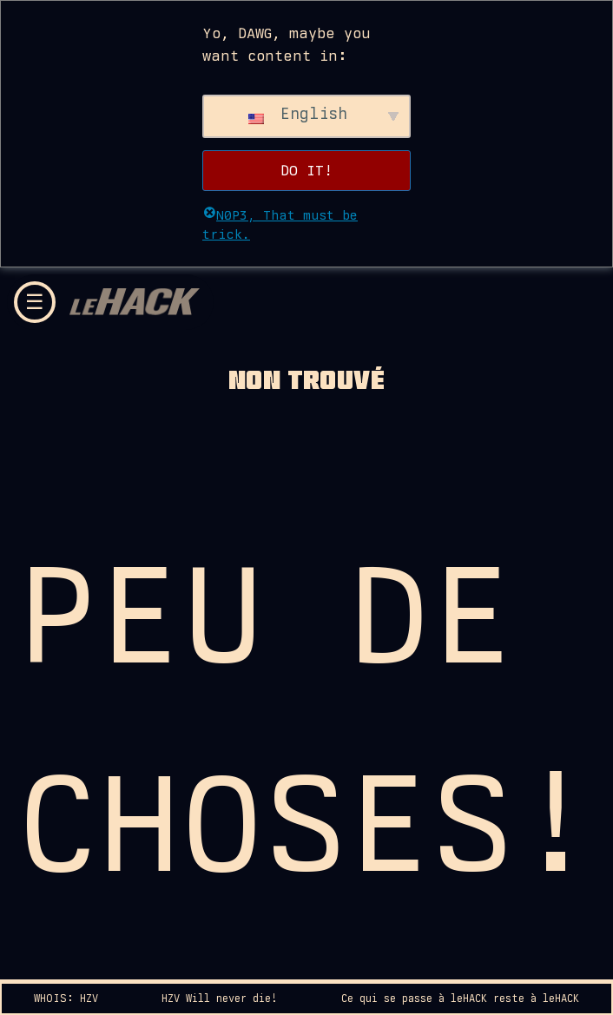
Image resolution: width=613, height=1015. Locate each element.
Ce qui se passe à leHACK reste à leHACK (460, 998)
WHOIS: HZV (66, 998)
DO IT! (306, 170)
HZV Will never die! (219, 998)
